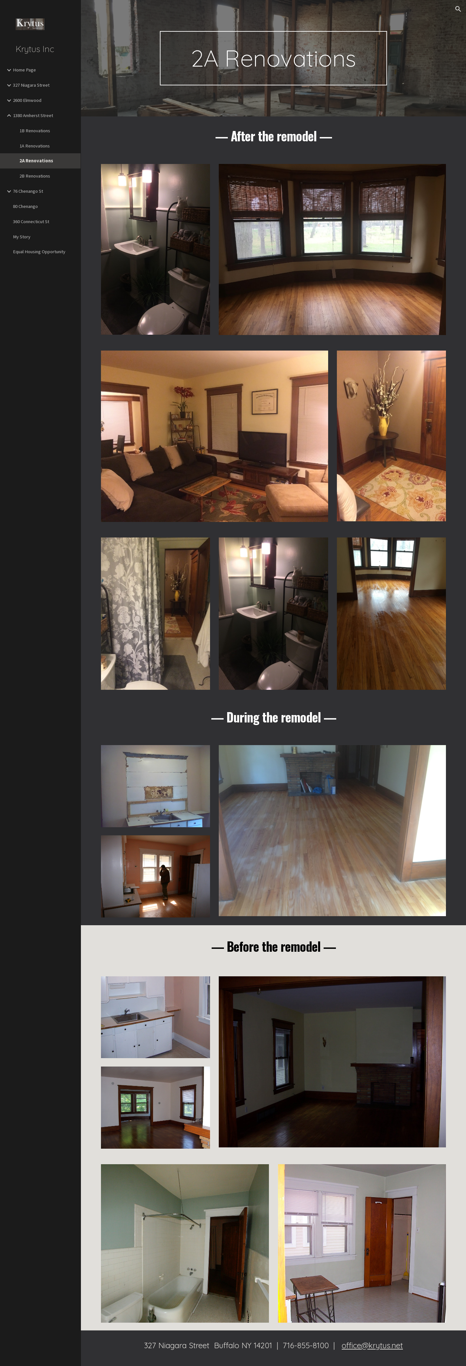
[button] (458, 9)
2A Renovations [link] (36, 161)
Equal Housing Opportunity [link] (39, 252)
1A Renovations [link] (34, 146)
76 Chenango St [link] (28, 191)
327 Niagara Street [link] (31, 85)
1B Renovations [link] (34, 131)
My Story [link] (21, 237)
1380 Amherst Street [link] (33, 115)
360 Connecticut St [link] (31, 221)
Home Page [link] (24, 70)
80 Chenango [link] (25, 206)
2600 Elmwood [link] (27, 100)
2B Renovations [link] (34, 176)
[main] (273, 58)
